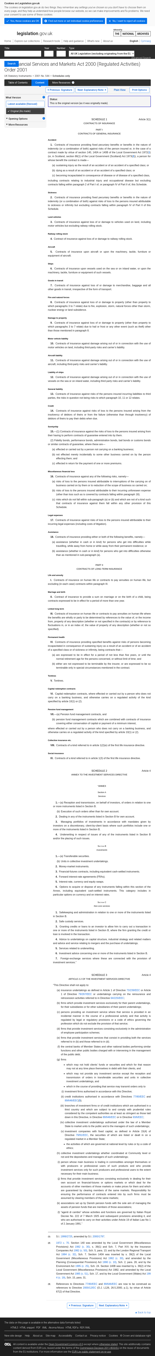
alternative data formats (61, 1322)
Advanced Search (141, 57)
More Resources (61, 82)
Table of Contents (18, 82)
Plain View (120, 89)
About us (38, 1335)
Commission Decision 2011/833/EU (99, 1348)
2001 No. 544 (42, 75)
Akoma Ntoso (56, 1327)
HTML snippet (27, 1327)
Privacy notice (98, 1335)
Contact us (81, 1335)
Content (39, 82)
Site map (50, 1335)
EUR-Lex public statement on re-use (91, 1351)
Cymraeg (146, 41)
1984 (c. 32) (68, 1254)
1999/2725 (66, 1236)
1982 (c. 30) (82, 1246)
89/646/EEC (110, 1284)
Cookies (113, 1335)
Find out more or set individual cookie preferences (75, 20)
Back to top (144, 1312)
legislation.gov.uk (28, 32)
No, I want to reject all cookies (128, 20)
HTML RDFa (72, 1327)
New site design (13, 1335)
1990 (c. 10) (110, 1262)
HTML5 (14, 1327)
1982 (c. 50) (80, 1250)
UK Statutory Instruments (18, 75)
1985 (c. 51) (81, 1273)
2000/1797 (98, 1236)
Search (11, 63)
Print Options (139, 89)
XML (44, 1327)
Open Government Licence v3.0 (66, 1344)
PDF (38, 1327)
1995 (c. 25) (82, 1266)
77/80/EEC (91, 1284)
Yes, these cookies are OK (24, 20)
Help (27, 1335)
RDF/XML (85, 1327)
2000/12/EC (89, 1287)
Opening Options (17, 118)
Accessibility (65, 1335)
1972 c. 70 (62, 1243)
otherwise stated (108, 1344)
